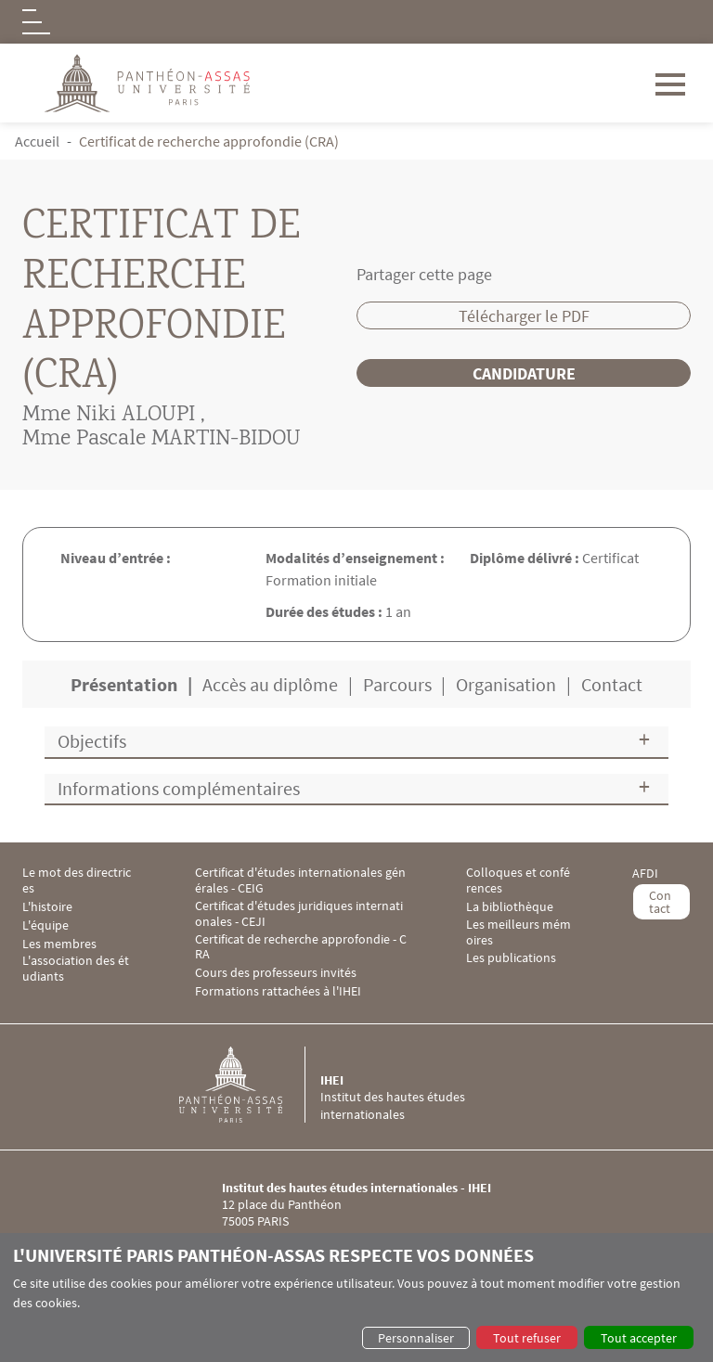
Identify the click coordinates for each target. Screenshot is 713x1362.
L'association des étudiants (75, 968)
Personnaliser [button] (416, 1338)
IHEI (332, 1080)
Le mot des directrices (76, 880)
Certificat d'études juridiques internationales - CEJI (299, 914)
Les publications (511, 958)
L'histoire (47, 907)
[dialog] (356, 1297)
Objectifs (92, 740)
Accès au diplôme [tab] (270, 684)
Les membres (59, 944)
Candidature (524, 373)
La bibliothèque (509, 907)
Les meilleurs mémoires (518, 932)
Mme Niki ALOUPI (108, 416)
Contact (660, 902)
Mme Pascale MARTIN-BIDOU (161, 440)
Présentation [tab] (124, 684)
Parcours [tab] (397, 684)
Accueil (37, 141)
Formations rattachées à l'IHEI (278, 991)
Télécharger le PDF (524, 316)
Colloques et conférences (518, 880)
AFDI (645, 873)
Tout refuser (527, 1338)
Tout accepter (639, 1338)
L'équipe (45, 925)
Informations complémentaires (179, 788)
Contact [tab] (611, 684)
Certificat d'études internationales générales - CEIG (300, 880)
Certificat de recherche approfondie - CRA (301, 947)
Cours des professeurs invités (275, 973)
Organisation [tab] (506, 684)
